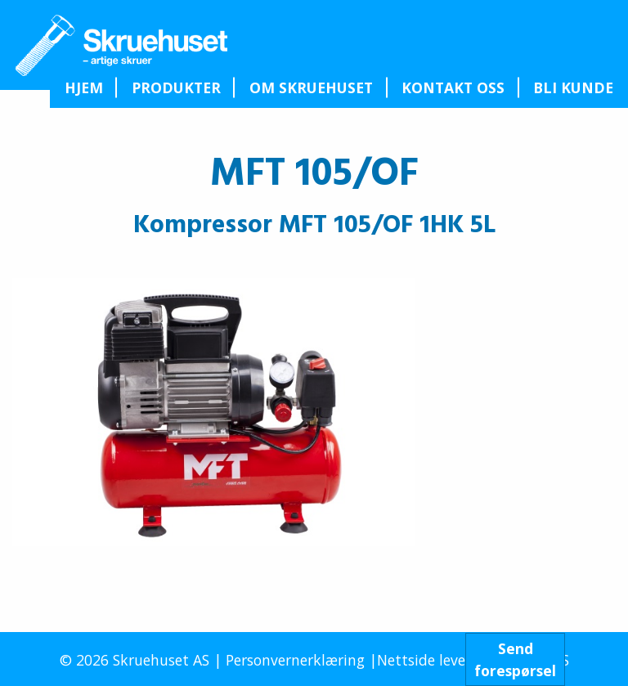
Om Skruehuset (311, 87)
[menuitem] (83, 87)
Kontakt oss (453, 87)
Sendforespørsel (515, 659)
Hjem (84, 87)
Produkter (176, 87)
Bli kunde (573, 87)
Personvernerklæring (295, 660)
